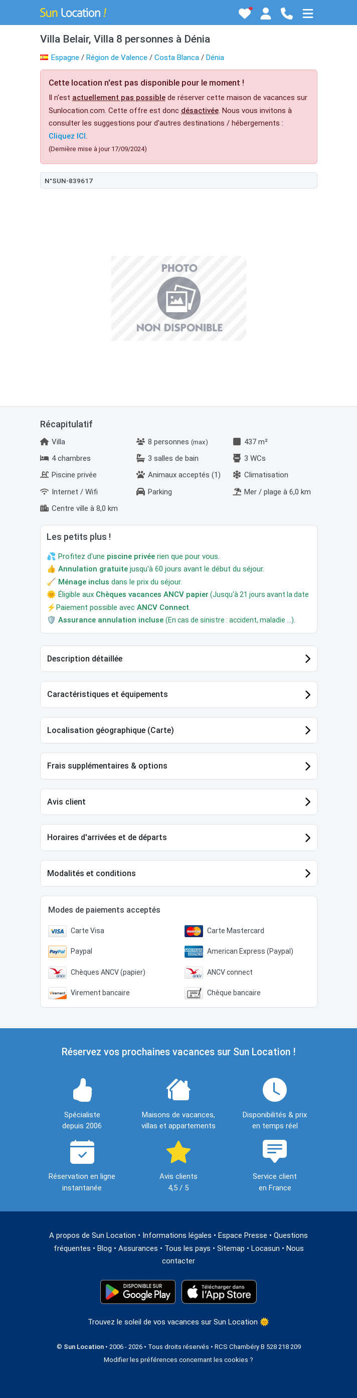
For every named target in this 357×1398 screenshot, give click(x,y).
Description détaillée (84, 658)
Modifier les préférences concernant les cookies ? (178, 1359)
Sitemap (231, 1248)
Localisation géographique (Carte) (110, 730)
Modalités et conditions (91, 873)
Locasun (265, 1248)
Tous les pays (187, 1248)
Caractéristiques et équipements (107, 694)
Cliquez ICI (67, 136)
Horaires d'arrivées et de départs (107, 837)
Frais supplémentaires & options (107, 766)
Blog (104, 1248)
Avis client (66, 802)
